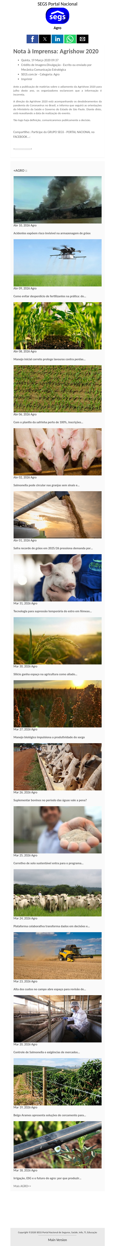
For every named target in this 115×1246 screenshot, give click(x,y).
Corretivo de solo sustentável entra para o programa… (49, 863)
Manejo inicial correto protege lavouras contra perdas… (50, 359)
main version (57, 1240)
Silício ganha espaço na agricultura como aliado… (45, 674)
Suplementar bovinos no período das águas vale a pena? (50, 800)
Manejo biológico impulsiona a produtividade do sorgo (49, 737)
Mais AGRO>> (22, 1186)
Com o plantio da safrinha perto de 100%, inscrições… (48, 422)
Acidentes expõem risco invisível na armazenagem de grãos (52, 233)
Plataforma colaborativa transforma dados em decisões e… (52, 926)
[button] (32, 39)
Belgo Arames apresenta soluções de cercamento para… (50, 1115)
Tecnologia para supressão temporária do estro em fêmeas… (53, 611)
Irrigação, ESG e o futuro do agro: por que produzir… (48, 1178)
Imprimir (26, 79)
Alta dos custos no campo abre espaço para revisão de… (50, 989)
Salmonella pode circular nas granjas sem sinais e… (47, 485)
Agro (57, 27)
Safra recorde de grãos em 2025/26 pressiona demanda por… (53, 548)
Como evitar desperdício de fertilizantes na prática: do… (50, 296)
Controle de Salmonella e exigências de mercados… (47, 1052)
